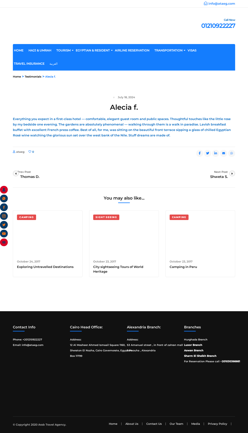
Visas (193, 50)
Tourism (65, 50)
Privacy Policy (217, 424)
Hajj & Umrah (41, 50)
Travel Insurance (30, 63)
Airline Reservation (133, 50)
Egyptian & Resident (94, 50)
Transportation (169, 50)
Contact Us (154, 424)
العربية (55, 63)
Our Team (176, 424)
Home (20, 50)
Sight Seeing (106, 217)
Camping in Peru (183, 267)
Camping (26, 217)
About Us (131, 424)
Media (195, 424)
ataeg (20, 152)
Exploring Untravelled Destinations (45, 267)
